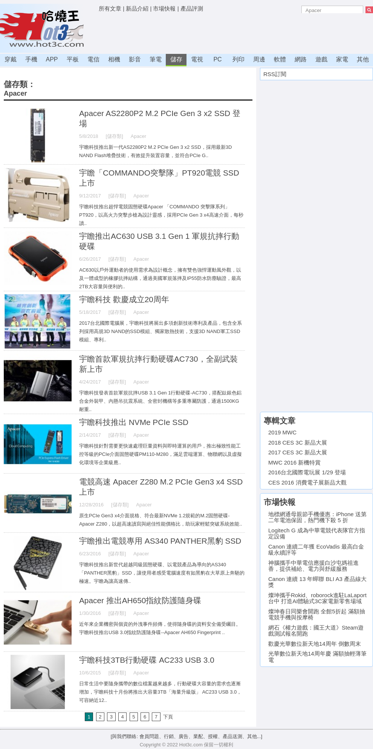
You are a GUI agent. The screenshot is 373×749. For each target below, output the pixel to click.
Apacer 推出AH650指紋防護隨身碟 (140, 600)
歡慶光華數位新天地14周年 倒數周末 (314, 643)
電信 (93, 59)
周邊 (259, 59)
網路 (301, 59)
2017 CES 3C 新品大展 (297, 452)
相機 (114, 59)
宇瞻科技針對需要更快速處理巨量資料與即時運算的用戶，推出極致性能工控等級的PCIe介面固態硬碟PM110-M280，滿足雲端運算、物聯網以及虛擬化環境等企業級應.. (160, 454)
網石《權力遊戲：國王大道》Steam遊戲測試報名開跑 (316, 630)
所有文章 (110, 8)
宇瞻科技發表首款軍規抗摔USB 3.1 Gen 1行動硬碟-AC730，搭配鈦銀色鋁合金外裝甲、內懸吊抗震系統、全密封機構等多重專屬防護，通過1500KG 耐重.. (160, 401)
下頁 (168, 717)
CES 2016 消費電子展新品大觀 (307, 482)
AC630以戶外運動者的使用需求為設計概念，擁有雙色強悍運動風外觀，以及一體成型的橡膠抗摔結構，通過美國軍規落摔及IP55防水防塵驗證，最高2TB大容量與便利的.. (160, 278)
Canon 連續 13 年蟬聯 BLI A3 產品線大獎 (317, 582)
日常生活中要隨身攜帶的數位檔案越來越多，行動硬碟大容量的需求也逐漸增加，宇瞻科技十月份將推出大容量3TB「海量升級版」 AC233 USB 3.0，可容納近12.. (160, 692)
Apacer (15, 93)
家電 (342, 59)
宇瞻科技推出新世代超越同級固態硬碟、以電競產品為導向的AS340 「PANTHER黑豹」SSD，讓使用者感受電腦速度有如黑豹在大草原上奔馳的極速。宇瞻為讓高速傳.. (162, 573)
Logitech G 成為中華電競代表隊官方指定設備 (316, 533)
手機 (31, 59)
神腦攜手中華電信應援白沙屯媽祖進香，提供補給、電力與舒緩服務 (313, 565)
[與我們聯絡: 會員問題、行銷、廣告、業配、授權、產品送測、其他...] (186, 736)
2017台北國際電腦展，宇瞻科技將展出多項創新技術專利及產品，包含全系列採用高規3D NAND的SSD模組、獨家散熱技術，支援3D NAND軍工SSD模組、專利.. (160, 331)
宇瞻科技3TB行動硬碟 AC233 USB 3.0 (146, 660)
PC (217, 59)
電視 (197, 59)
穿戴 (11, 59)
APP (52, 59)
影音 (135, 59)
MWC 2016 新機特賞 (294, 462)
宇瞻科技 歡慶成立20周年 (124, 299)
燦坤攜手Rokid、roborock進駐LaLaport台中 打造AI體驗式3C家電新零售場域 (317, 598)
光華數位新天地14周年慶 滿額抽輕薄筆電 (317, 656)
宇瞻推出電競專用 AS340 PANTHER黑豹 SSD (160, 541)
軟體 (280, 59)
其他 (363, 59)
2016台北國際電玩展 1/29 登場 (307, 472)
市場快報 (164, 8)
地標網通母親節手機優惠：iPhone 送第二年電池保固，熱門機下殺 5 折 (317, 517)
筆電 (156, 59)
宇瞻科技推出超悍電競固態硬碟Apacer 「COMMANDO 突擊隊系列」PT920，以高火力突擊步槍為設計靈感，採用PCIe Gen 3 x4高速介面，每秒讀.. (161, 215)
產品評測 (191, 8)
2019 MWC (282, 432)
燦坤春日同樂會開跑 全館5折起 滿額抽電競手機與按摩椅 (316, 614)
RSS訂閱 (274, 74)
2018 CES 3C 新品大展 (297, 442)
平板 (73, 59)
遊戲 (321, 59)
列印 (238, 59)
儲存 (176, 59)
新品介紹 (137, 8)
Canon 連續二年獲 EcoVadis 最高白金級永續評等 (316, 549)
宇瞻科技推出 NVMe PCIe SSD (133, 422)
